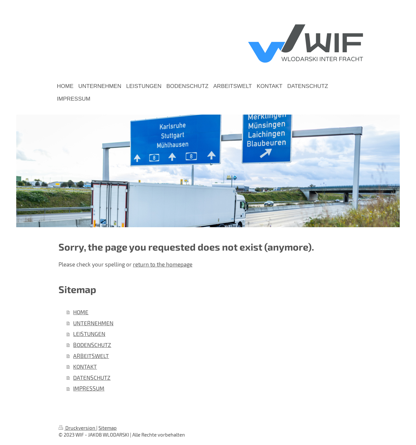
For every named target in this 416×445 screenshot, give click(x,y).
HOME (80, 312)
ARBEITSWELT (91, 355)
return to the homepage (162, 264)
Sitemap (107, 428)
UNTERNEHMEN (93, 323)
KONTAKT (85, 366)
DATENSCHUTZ (91, 377)
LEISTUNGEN (89, 333)
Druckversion (77, 428)
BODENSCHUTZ (92, 344)
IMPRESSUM (88, 388)
